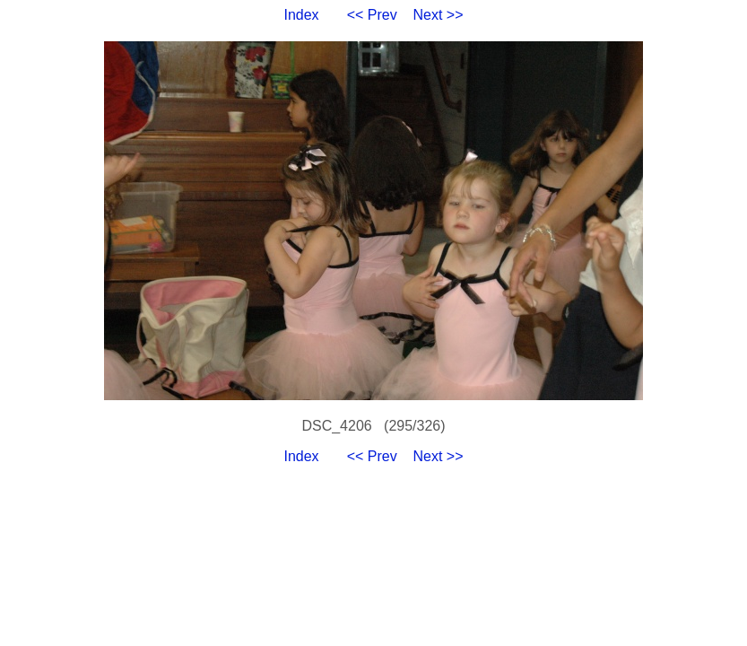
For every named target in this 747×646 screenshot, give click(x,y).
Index (300, 14)
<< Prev (372, 14)
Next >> (438, 14)
